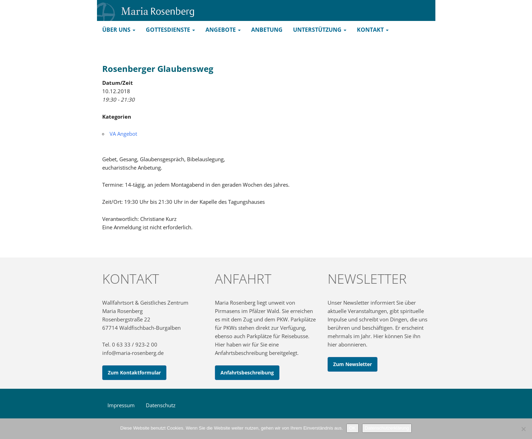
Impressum (121, 405)
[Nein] (523, 428)
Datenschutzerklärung (387, 428)
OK (352, 428)
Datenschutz (160, 405)
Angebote (223, 30)
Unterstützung (319, 30)
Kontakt (373, 30)
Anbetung (267, 30)
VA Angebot (123, 133)
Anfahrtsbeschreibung (247, 372)
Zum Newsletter (352, 364)
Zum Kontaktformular (134, 372)
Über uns (118, 30)
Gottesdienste (170, 30)
